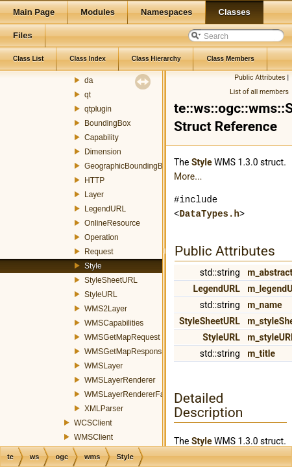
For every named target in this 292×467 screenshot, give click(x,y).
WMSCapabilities (113, 323)
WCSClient (93, 422)
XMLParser (103, 408)
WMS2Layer (105, 308)
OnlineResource (112, 223)
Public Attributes (260, 77)
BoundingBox (107, 123)
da (88, 80)
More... (188, 176)
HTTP (94, 180)
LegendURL (105, 208)
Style (93, 265)
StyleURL (100, 294)
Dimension (102, 151)
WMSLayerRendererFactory (132, 394)
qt (87, 94)
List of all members (259, 92)
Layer (94, 194)
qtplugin (98, 109)
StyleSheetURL (111, 280)
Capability (101, 137)
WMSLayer (103, 365)
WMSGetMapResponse (125, 351)
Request (99, 251)
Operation (101, 237)
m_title (261, 353)
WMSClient (93, 437)
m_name (264, 305)
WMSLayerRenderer (119, 380)
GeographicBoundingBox (127, 166)
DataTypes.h (209, 214)
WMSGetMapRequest (122, 337)
